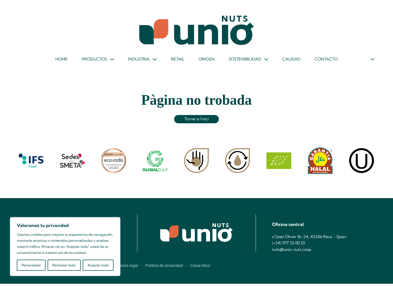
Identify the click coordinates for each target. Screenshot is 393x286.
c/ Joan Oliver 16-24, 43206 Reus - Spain (310, 239)
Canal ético (201, 268)
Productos (94, 60)
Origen (206, 60)
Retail (177, 60)
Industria (139, 60)
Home (60, 60)
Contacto (327, 60)
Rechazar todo (64, 265)
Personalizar (31, 265)
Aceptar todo (98, 265)
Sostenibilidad (245, 60)
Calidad (292, 60)
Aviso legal (128, 268)
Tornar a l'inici (196, 120)
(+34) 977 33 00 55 (288, 245)
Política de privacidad (165, 268)
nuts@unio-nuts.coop (292, 252)
